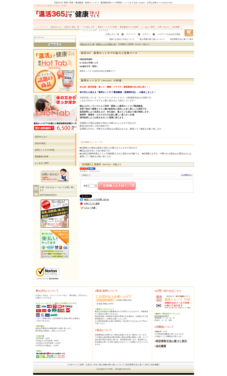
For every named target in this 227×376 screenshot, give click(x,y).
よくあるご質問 (148, 27)
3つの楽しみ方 (88, 27)
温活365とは (56, 27)
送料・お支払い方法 (88, 364)
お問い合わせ (163, 27)
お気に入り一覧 (112, 34)
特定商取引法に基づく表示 (181, 39)
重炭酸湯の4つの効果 (129, 27)
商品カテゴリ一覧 (87, 44)
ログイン (146, 34)
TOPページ (73, 364)
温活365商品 (40, 143)
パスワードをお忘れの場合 (169, 34)
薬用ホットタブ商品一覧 (106, 44)
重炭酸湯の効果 (41, 156)
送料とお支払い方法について (121, 39)
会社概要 (176, 27)
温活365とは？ (41, 137)
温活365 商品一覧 (71, 27)
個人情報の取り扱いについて (152, 39)
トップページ (42, 27)
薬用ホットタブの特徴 (107, 27)
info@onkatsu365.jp (48, 194)
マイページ (131, 34)
